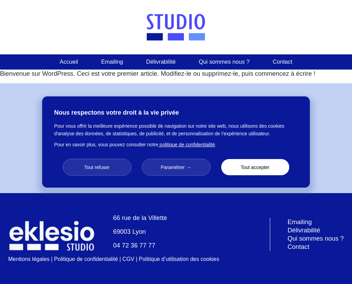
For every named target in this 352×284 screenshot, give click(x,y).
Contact (282, 62)
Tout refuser (97, 167)
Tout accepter (255, 167)
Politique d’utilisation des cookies (179, 259)
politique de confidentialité (186, 144)
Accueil (69, 62)
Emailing (112, 62)
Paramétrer (173, 167)
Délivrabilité (161, 62)
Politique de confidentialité (86, 259)
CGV (128, 259)
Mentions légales (29, 259)
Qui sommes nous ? (224, 62)
